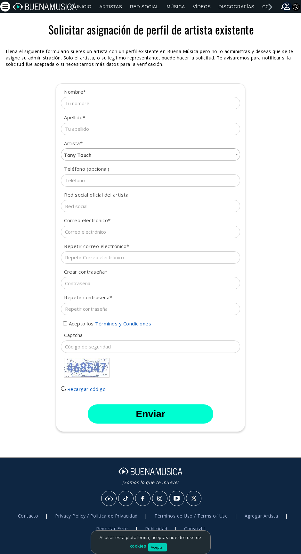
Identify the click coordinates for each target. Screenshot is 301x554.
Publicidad (156, 529)
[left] (72, 7)
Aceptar (157, 547)
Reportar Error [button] (112, 529)
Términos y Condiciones (123, 323)
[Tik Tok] (126, 498)
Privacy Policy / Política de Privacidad (96, 516)
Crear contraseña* (86, 272)
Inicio (84, 6)
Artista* (73, 143)
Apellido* (74, 117)
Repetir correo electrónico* (96, 246)
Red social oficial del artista (96, 194)
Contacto (28, 516)
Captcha (73, 335)
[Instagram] (160, 498)
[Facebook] (143, 498)
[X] (194, 498)
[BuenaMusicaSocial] (109, 498)
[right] (270, 7)
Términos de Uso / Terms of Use (191, 516)
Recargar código (83, 389)
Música (176, 6)
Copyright (195, 529)
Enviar (150, 414)
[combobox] (150, 154)
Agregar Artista (261, 516)
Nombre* (75, 92)
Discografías (237, 6)
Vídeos (202, 6)
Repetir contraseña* (88, 297)
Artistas (110, 6)
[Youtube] (177, 498)
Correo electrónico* (87, 220)
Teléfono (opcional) (87, 169)
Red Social (144, 6)
